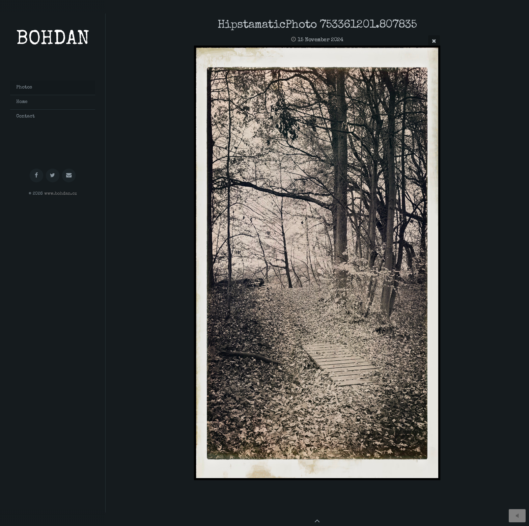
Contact (25, 116)
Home (22, 102)
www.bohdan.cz (60, 194)
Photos (24, 87)
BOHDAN (52, 40)
